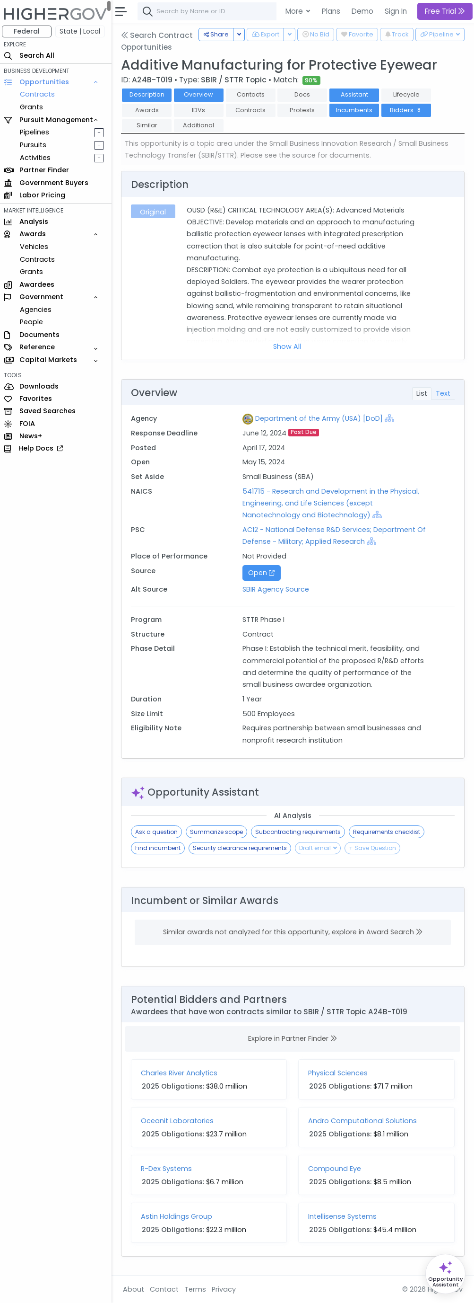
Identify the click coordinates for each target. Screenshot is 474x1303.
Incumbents (356, 110)
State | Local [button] (82, 31)
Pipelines (36, 132)
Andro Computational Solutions (364, 1121)
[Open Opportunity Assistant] (445, 1274)
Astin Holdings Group (178, 1216)
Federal (29, 31)
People (33, 322)
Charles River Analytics (181, 1073)
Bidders (408, 110)
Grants (33, 107)
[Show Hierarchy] (391, 418)
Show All (288, 346)
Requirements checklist (388, 832)
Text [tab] (443, 393)
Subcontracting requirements (300, 832)
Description (148, 94)
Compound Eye (336, 1168)
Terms (197, 1289)
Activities (37, 157)
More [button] (295, 11)
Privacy (226, 1289)
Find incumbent (159, 848)
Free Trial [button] (445, 11)
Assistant (356, 94)
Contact (166, 1289)
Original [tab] (155, 212)
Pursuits (35, 145)
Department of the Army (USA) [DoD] (320, 418)
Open (263, 572)
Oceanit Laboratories (179, 1121)
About (135, 1289)
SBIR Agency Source (277, 589)
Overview (200, 94)
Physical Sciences (339, 1073)
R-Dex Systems (168, 1168)
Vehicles (36, 246)
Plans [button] (331, 11)
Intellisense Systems (344, 1216)
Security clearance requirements (242, 848)
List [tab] (421, 393)
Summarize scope (218, 832)
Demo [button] (362, 11)
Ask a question (158, 832)
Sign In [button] (396, 11)
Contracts (39, 94)
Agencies (37, 309)
